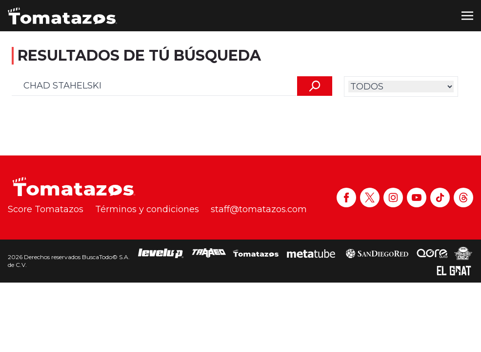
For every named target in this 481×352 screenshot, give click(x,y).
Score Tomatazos (45, 209)
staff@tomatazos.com (259, 209)
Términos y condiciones (147, 209)
